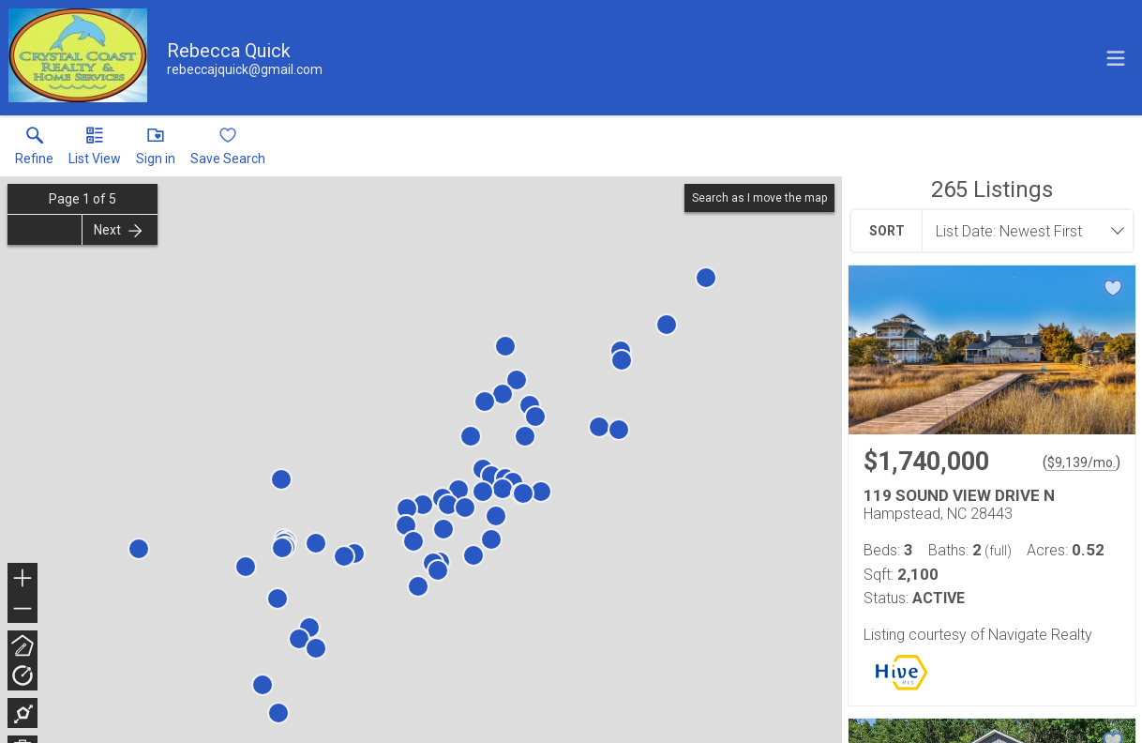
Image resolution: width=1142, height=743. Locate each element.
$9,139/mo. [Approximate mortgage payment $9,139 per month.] (1081, 462)
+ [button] (23, 580)
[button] (95, 150)
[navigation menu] (1116, 58)
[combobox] (1022, 230)
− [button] (22, 609)
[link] (34, 150)
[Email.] (245, 69)
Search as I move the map (759, 198)
